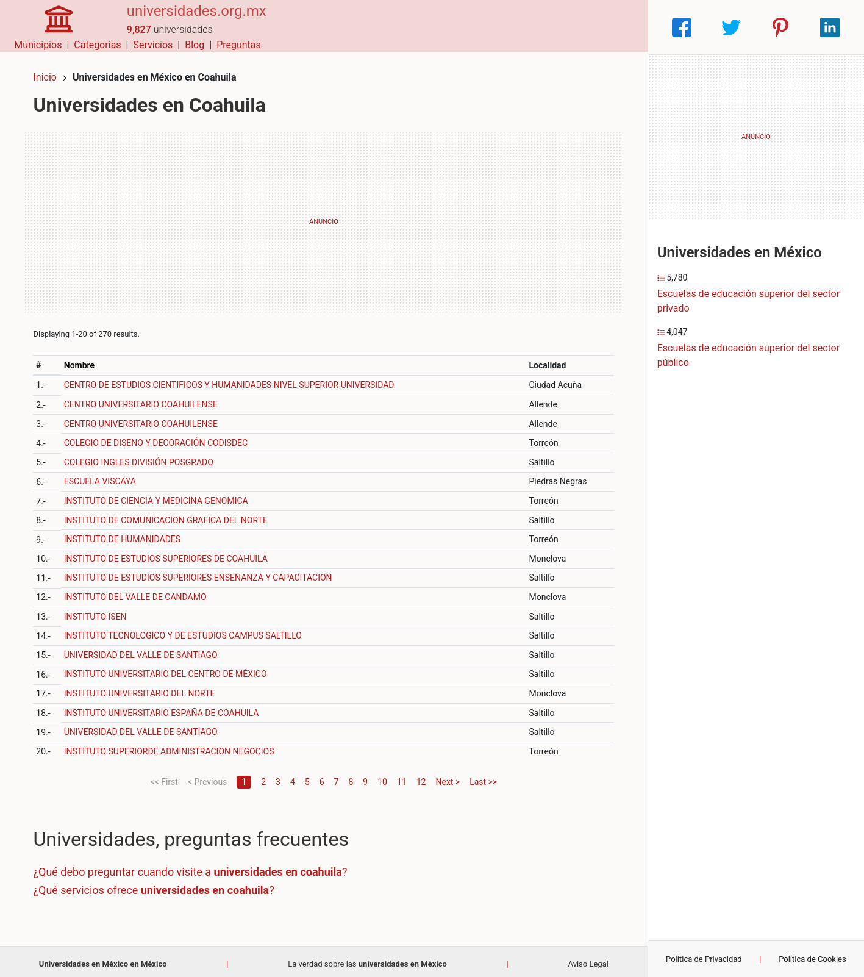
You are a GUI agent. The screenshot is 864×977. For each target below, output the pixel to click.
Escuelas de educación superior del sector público (748, 355)
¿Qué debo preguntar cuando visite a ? (195, 867)
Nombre (83, 360)
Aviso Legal (588, 958)
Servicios (530, 27)
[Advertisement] (323, 216)
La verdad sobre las (367, 958)
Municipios (415, 27)
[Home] (54, 26)
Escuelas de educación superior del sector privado (748, 301)
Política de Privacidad (704, 959)
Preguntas (616, 27)
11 (402, 776)
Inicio (50, 71)
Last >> (483, 776)
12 (421, 776)
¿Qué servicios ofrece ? (158, 884)
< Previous (207, 776)
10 (382, 776)
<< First (163, 776)
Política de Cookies (812, 959)
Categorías (474, 27)
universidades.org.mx (187, 20)
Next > (447, 776)
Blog (572, 27)
